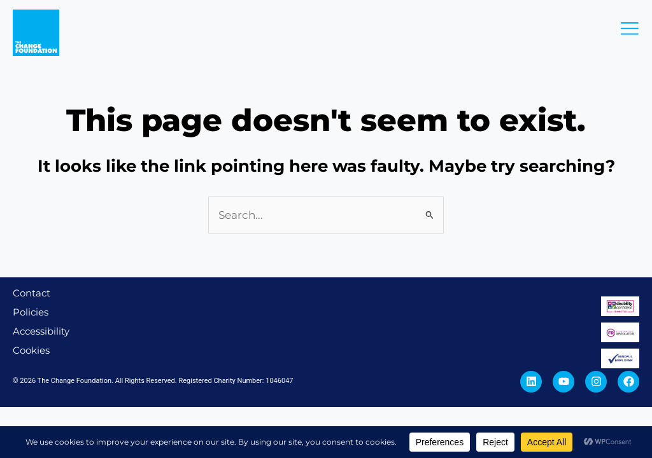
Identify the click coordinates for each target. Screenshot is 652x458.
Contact (31, 293)
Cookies (31, 350)
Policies (30, 312)
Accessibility (41, 331)
